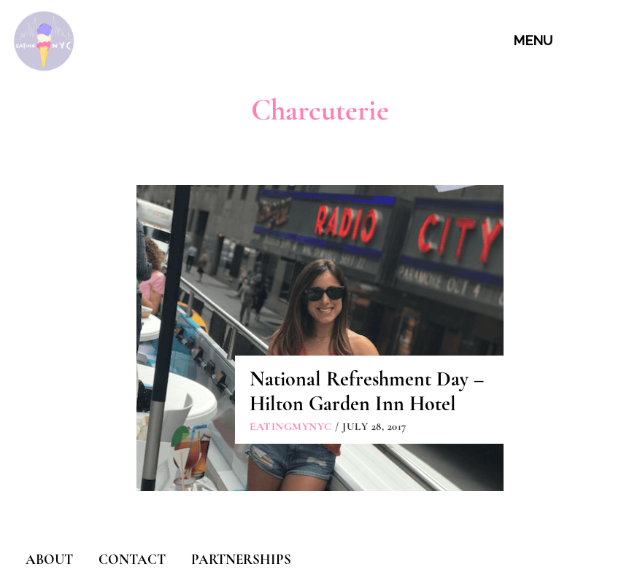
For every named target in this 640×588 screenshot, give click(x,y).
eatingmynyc (291, 426)
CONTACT (132, 559)
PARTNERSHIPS (241, 559)
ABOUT (49, 559)
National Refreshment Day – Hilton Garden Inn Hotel (367, 391)
